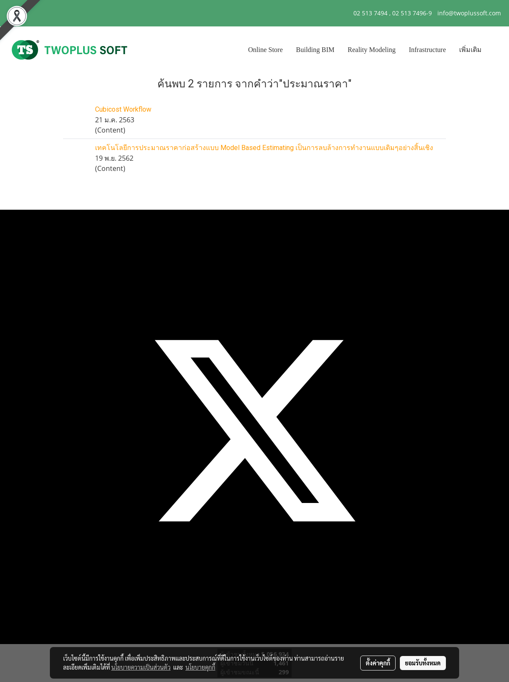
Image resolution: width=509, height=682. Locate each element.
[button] (495, 49)
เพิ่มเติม (470, 49)
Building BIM (315, 49)
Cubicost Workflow (123, 109)
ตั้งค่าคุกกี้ (378, 663)
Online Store (265, 49)
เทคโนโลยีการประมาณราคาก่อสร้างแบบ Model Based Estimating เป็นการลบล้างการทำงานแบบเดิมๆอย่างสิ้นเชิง (264, 148)
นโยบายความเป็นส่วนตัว (141, 667)
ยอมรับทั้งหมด (423, 663)
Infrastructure (427, 49)
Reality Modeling (372, 49)
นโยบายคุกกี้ (200, 667)
